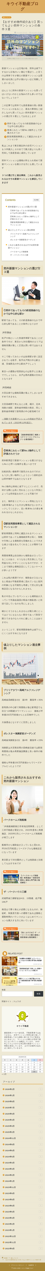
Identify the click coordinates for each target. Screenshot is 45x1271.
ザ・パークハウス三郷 (19, 255)
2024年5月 (23, 1156)
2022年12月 (23, 1236)
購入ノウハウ (6, 17)
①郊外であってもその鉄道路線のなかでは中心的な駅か (24, 212)
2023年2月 (23, 1224)
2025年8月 (23, 1101)
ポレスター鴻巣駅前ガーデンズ (22, 240)
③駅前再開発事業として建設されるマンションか (24, 223)
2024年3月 (23, 1168)
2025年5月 (23, 1113)
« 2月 (4, 1074)
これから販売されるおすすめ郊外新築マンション (23, 246)
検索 (4, 990)
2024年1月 (23, 1181)
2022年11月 (23, 1242)
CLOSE (36, 200)
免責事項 (31, 1265)
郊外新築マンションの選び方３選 (22, 207)
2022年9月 (23, 1248)
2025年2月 (23, 1132)
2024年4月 (23, 1162)
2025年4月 (23, 1119)
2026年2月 (23, 1089)
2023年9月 (23, 1193)
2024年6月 (23, 1150)
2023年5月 (23, 1211)
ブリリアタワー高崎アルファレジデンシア (24, 235)
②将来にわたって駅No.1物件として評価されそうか (24, 218)
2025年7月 (23, 1107)
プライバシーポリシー (17, 1265)
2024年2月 (23, 1175)
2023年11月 (23, 1187)
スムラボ (17, 1001)
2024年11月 (23, 1138)
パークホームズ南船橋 (19, 252)
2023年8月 (23, 1199)
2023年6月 (23, 1205)
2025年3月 (23, 1126)
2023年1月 (23, 1230)
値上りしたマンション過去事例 (21, 230)
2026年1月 (23, 1095)
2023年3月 (23, 1218)
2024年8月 (23, 1144)
